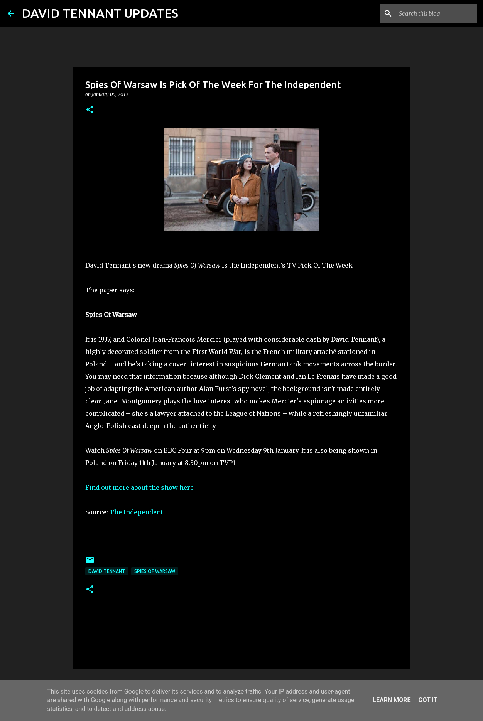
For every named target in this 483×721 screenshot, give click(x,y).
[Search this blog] (436, 13)
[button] (90, 110)
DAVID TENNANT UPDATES (100, 13)
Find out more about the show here (139, 487)
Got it (427, 700)
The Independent (136, 512)
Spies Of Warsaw (154, 571)
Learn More (391, 700)
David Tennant (106, 571)
